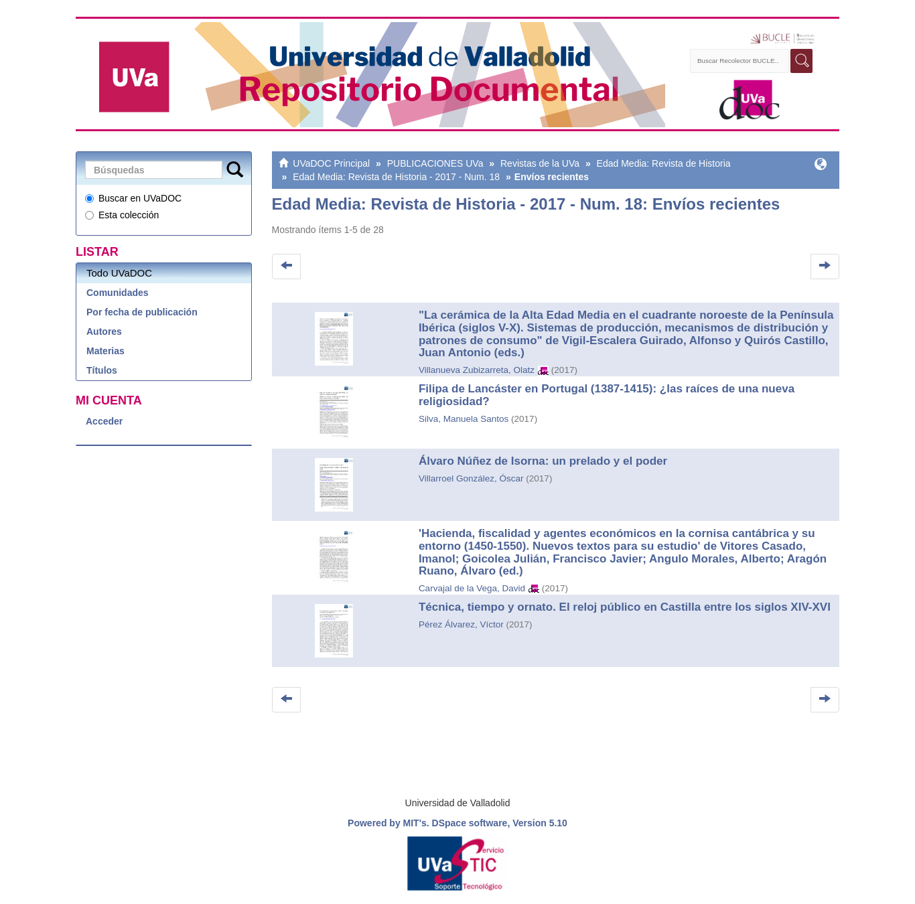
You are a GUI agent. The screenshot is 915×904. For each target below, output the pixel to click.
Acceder (104, 421)
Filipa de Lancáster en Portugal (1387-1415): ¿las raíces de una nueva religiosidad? (606, 395)
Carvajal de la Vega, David (472, 588)
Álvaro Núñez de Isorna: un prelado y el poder (543, 461)
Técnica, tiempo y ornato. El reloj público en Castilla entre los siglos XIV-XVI (625, 607)
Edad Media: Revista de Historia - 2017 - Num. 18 (396, 176)
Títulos (101, 370)
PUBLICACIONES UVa (435, 163)
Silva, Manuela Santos (463, 419)
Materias (105, 351)
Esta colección (122, 215)
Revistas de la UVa (537, 163)
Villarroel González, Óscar (471, 478)
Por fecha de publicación (142, 312)
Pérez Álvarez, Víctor (461, 624)
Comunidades (117, 292)
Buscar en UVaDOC (133, 198)
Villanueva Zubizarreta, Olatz (477, 370)
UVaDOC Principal (331, 163)
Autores (104, 331)
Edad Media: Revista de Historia (661, 163)
